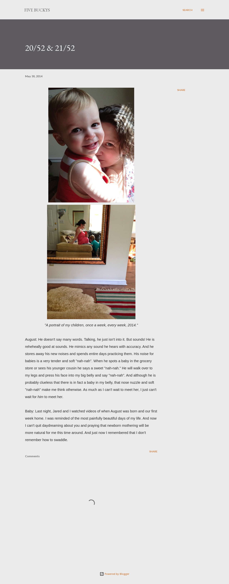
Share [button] (181, 89)
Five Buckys (37, 10)
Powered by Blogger (114, 574)
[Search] (187, 10)
